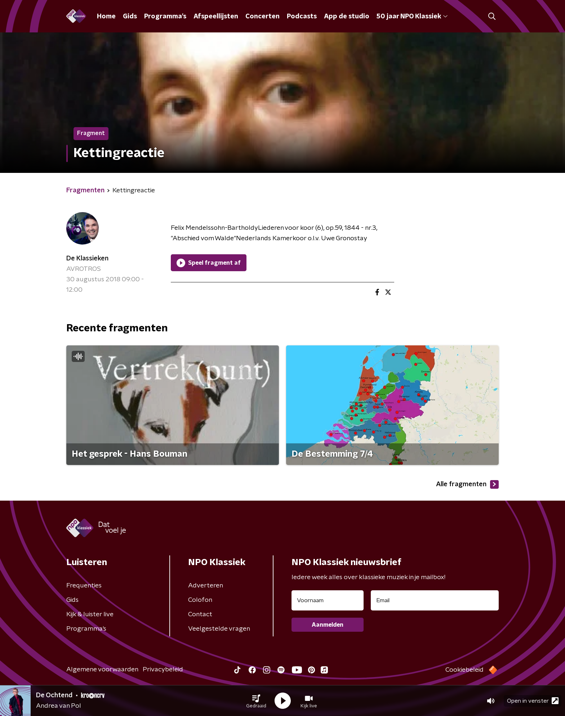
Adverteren (205, 585)
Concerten (262, 16)
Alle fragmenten (467, 484)
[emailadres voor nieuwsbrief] (435, 600)
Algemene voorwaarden (102, 669)
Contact (200, 614)
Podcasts (302, 16)
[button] (256, 700)
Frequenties (84, 585)
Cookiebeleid (464, 670)
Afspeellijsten (215, 16)
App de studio (346, 16)
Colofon (200, 600)
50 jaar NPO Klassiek (412, 16)
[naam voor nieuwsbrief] (328, 600)
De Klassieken (87, 258)
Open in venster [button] (533, 700)
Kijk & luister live (90, 614)
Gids (130, 16)
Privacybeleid (163, 669)
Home (106, 16)
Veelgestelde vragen (219, 629)
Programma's (165, 16)
